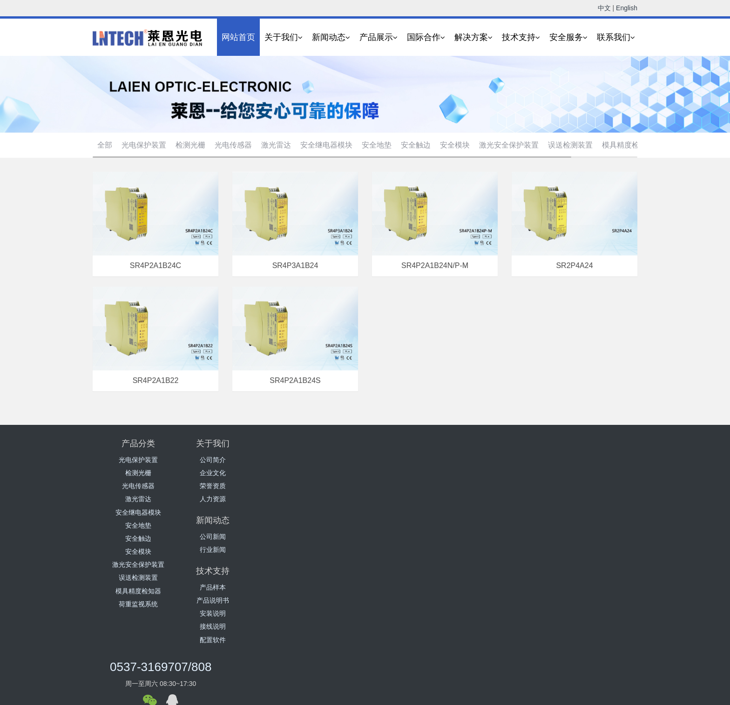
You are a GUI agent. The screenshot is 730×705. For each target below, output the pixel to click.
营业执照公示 (408, 699)
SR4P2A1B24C (155, 265)
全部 (104, 145)
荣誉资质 (229, 486)
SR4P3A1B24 (295, 265)
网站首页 (238, 37)
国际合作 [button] (426, 37)
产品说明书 (410, 473)
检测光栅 (190, 145)
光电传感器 (233, 145)
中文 (604, 8)
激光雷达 (276, 145)
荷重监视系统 (138, 604)
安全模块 (455, 145)
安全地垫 (377, 145)
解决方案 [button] (473, 37)
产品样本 (411, 459)
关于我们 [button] (283, 37)
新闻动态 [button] (331, 37)
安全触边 (416, 145)
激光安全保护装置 (509, 145)
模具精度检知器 (628, 145)
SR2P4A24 (574, 265)
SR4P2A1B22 (156, 380)
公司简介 (229, 459)
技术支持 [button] (521, 37)
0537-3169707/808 (524, 450)
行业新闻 (320, 473)
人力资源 (229, 499)
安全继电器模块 (326, 145)
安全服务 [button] (568, 37)
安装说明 (411, 486)
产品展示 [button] (378, 37)
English (626, 8)
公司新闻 (320, 459)
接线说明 (411, 499)
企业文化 (229, 473)
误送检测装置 (570, 145)
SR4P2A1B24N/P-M (434, 265)
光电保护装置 (144, 145)
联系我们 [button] (616, 37)
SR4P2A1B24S (295, 380)
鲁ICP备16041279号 (357, 699)
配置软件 (411, 512)
